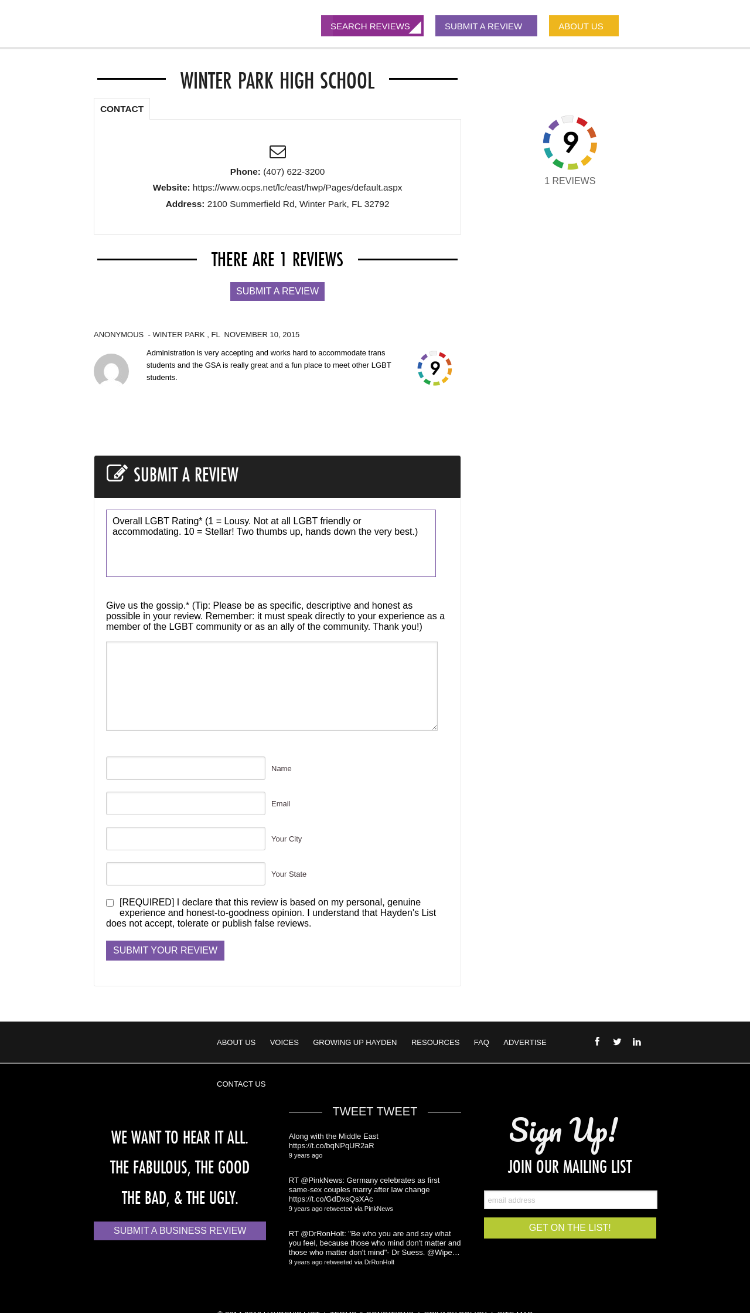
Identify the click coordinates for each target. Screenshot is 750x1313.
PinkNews (378, 1208)
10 (219, 553)
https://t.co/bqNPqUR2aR (331, 1145)
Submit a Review (277, 291)
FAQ (481, 1042)
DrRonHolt (379, 1261)
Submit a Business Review (180, 1231)
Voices (284, 1042)
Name (281, 768)
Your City (286, 838)
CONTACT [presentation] (122, 109)
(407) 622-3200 (294, 172)
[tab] (122, 106)
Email (281, 803)
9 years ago (305, 1155)
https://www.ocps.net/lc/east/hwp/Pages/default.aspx (298, 187)
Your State (288, 874)
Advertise (524, 1042)
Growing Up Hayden (355, 1042)
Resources (435, 1042)
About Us (236, 1042)
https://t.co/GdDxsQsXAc (331, 1199)
